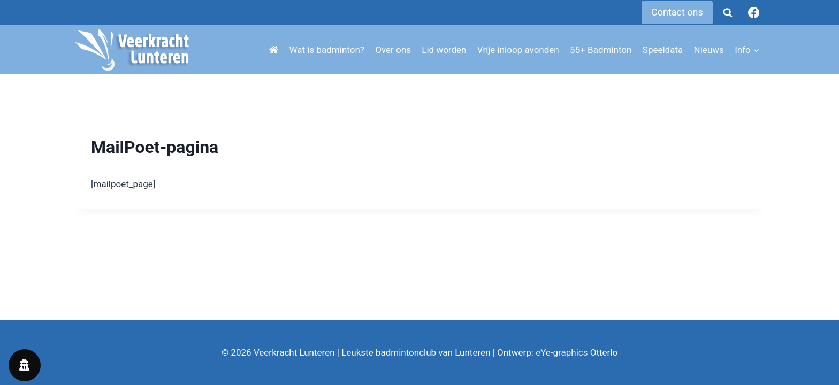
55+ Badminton (600, 49)
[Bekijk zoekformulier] (727, 12)
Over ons (393, 49)
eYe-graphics (562, 352)
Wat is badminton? (326, 49)
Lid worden (444, 49)
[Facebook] (754, 13)
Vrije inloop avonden (518, 49)
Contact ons (677, 12)
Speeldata (663, 49)
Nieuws (709, 49)
